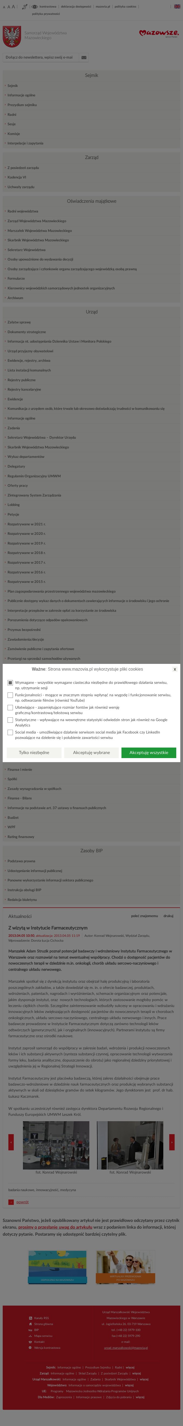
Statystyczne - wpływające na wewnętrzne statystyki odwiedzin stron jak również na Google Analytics (87, 722)
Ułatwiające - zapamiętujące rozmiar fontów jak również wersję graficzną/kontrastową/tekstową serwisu (63, 710)
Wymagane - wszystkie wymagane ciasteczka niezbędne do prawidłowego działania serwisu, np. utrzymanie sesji (87, 685)
